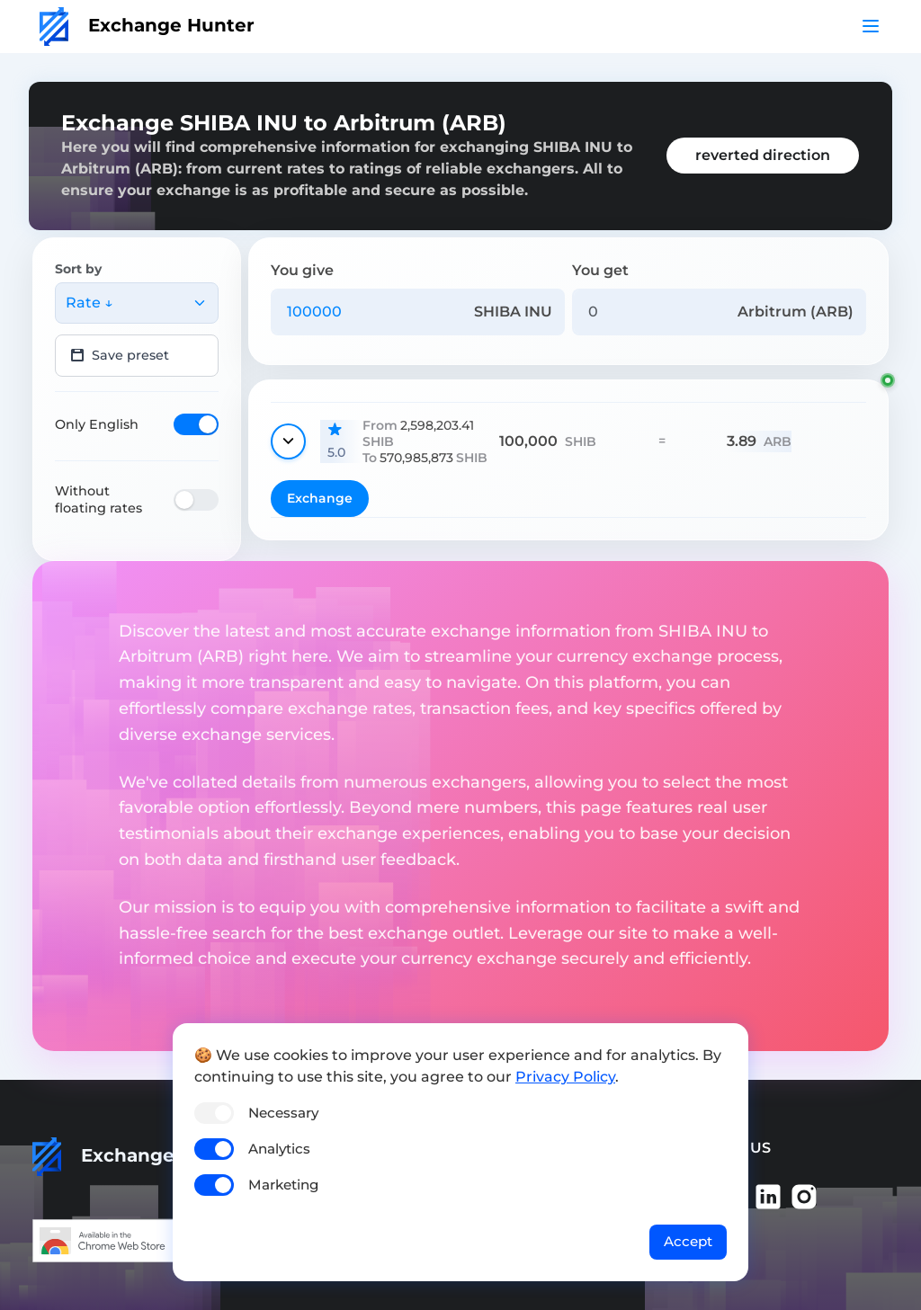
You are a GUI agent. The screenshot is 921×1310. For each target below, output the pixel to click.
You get (600, 270)
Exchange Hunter (147, 25)
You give (302, 270)
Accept (688, 1241)
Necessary (283, 1112)
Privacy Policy (565, 1076)
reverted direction (762, 155)
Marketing (283, 1184)
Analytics (279, 1148)
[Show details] (288, 441)
